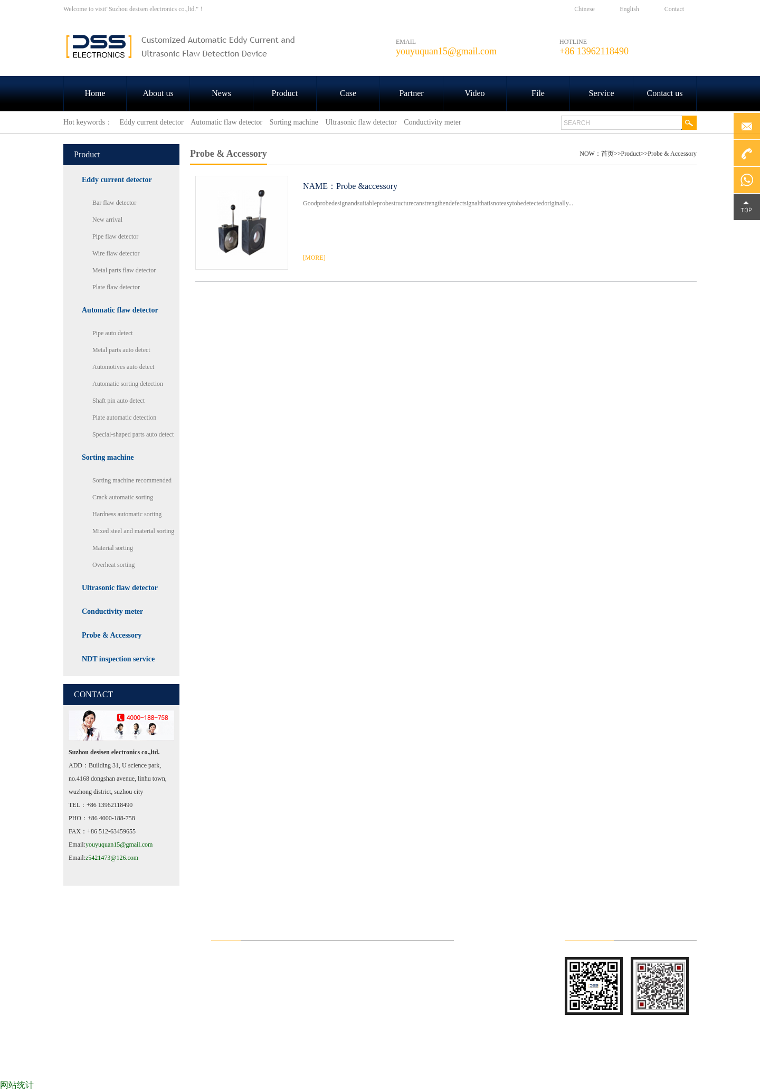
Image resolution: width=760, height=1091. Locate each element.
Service (601, 93)
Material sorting (112, 548)
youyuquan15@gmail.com (119, 844)
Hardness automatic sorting (127, 514)
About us (157, 93)
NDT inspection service (118, 659)
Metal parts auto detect (121, 350)
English (629, 9)
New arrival (107, 219)
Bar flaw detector (114, 202)
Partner (411, 93)
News (221, 93)
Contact (674, 9)
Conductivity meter (112, 611)
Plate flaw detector (116, 287)
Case (348, 93)
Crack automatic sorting (122, 497)
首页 (607, 153)
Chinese (584, 9)
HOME (95, 1064)
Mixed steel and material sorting (133, 531)
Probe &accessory (366, 186)
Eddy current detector (117, 180)
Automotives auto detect (123, 367)
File (538, 93)
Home (94, 93)
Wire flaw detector (115, 253)
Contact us (665, 93)
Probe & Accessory (111, 635)
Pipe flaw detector (115, 236)
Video (474, 93)
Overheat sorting (113, 564)
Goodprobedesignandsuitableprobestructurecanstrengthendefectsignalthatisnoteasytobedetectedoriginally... (438, 203)
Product (285, 93)
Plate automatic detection (124, 417)
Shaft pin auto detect (118, 400)
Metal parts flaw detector (124, 270)
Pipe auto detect (112, 333)
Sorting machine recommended (132, 480)
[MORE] (314, 257)
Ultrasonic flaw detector (120, 588)
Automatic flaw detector (120, 310)
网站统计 (17, 1084)
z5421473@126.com (112, 857)
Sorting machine (108, 457)
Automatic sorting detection (127, 383)
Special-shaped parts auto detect (133, 434)
